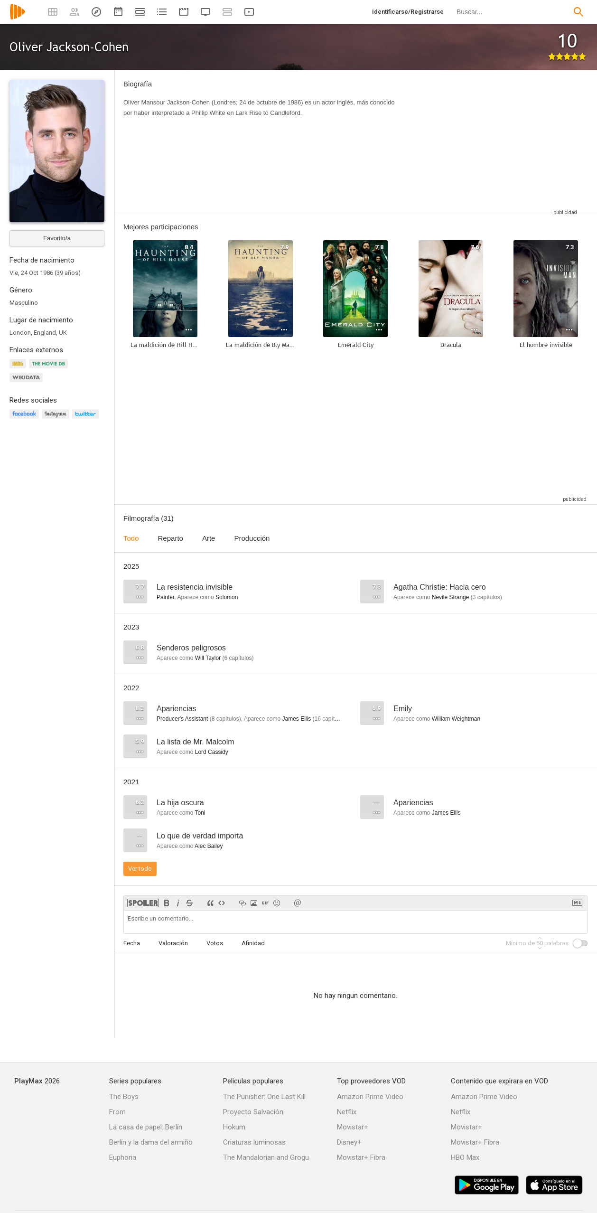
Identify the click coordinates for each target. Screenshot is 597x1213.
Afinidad (253, 943)
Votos (214, 943)
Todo (131, 538)
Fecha (131, 943)
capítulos (486, 597)
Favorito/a (57, 238)
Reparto (170, 538)
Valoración (173, 943)
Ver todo (140, 868)
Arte (208, 538)
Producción (252, 538)
